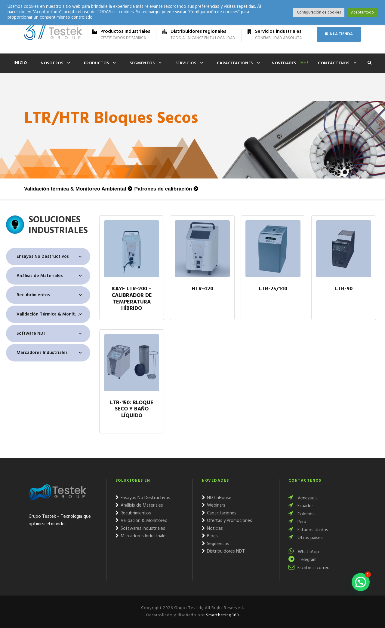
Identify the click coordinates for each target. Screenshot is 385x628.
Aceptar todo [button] (362, 12)
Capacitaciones (235, 63)
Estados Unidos (308, 530)
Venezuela (303, 498)
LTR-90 (344, 289)
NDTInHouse (216, 497)
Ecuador (300, 506)
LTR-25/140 (273, 289)
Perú (297, 522)
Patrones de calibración (163, 189)
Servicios (185, 63)
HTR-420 (202, 289)
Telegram (302, 559)
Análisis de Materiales (40, 275)
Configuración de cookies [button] (319, 12)
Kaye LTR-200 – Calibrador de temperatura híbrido (132, 299)
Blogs (210, 536)
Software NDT (31, 333)
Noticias (212, 528)
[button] (361, 582)
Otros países (305, 537)
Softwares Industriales (140, 528)
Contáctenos (334, 63)
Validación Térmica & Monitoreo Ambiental (53, 314)
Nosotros (52, 63)
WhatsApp (303, 552)
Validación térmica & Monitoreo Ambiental (75, 189)
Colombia (302, 514)
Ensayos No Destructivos (43, 256)
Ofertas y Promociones (227, 520)
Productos (96, 63)
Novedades (284, 63)
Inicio (20, 62)
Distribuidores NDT (223, 551)
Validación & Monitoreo (142, 520)
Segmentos (142, 63)
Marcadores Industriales (42, 352)
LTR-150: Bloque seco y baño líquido (131, 409)
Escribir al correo (309, 568)
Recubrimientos (33, 295)
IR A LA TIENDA (339, 34)
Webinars (213, 505)
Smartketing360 (222, 615)
